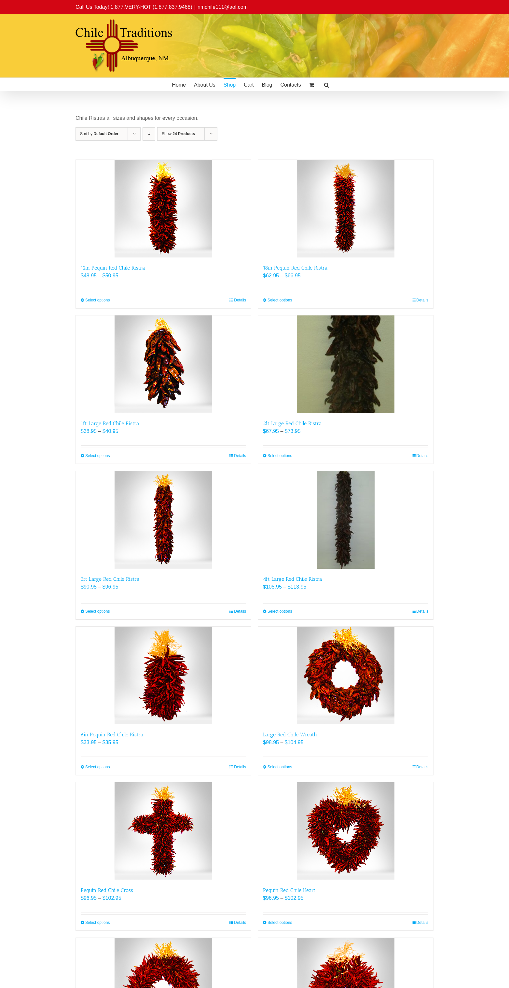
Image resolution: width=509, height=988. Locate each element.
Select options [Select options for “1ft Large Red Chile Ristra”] (97, 455)
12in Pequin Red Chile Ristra (113, 268)
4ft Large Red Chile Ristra (292, 579)
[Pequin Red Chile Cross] (163, 831)
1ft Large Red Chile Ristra (110, 423)
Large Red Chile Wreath (290, 734)
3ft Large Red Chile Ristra (110, 579)
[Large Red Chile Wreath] (345, 675)
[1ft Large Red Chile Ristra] (163, 364)
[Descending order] (149, 134)
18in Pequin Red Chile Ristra (295, 268)
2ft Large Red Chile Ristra (292, 423)
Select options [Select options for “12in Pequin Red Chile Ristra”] (97, 300)
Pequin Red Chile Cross (107, 890)
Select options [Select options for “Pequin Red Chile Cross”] (97, 922)
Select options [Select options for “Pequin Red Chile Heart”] (280, 922)
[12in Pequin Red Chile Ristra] (163, 208)
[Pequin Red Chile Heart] (345, 831)
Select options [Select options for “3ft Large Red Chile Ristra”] (97, 611)
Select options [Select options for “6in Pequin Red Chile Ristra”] (97, 767)
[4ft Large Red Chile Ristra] (345, 520)
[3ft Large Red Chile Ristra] (163, 520)
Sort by (99, 134)
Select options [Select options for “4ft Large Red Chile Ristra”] (280, 611)
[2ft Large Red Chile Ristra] (345, 364)
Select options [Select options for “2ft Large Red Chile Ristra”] (280, 455)
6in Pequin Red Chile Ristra (112, 734)
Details (240, 300)
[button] (326, 84)
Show (178, 134)
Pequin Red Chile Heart (289, 890)
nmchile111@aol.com (223, 7)
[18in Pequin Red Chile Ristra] (345, 208)
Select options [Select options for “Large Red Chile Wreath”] (280, 767)
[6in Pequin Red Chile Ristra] (163, 675)
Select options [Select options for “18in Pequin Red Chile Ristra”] (280, 300)
